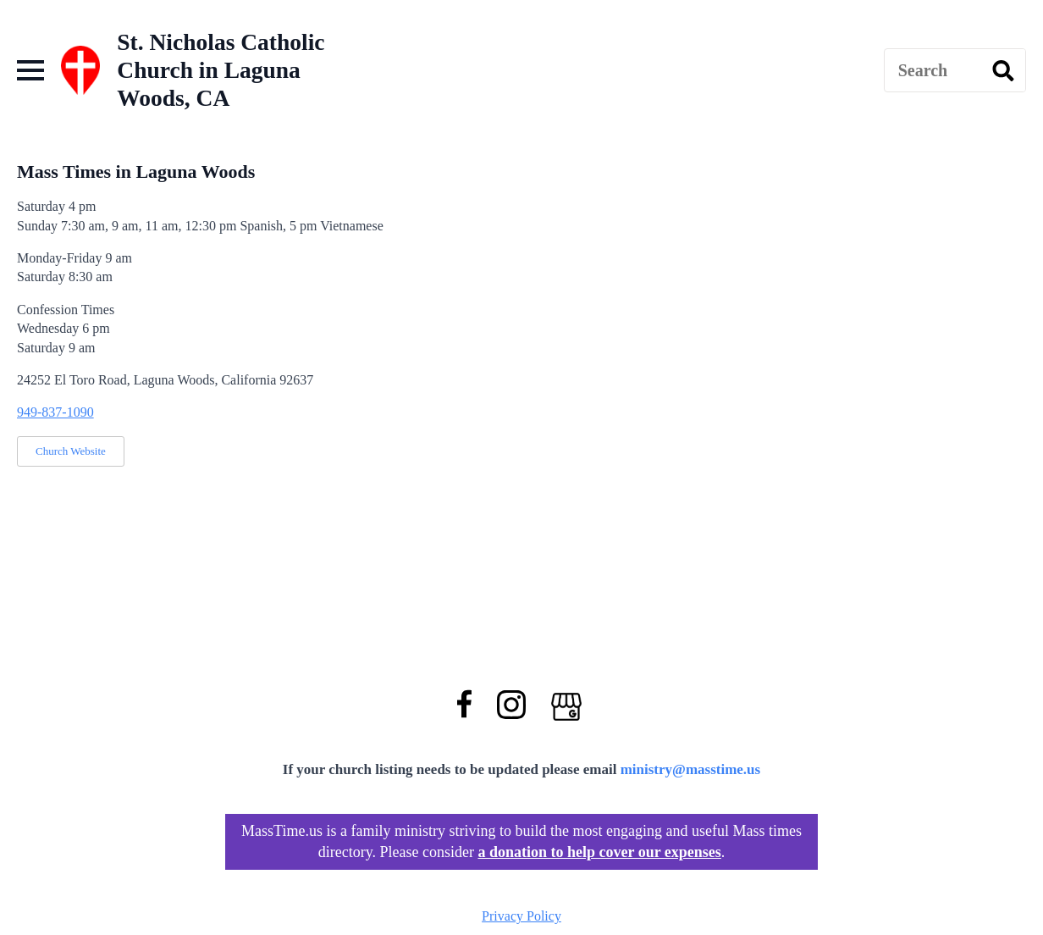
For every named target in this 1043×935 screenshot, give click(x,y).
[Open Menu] (30, 70)
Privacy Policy (521, 916)
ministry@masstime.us (691, 769)
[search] (1003, 71)
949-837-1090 (55, 412)
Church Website (71, 451)
